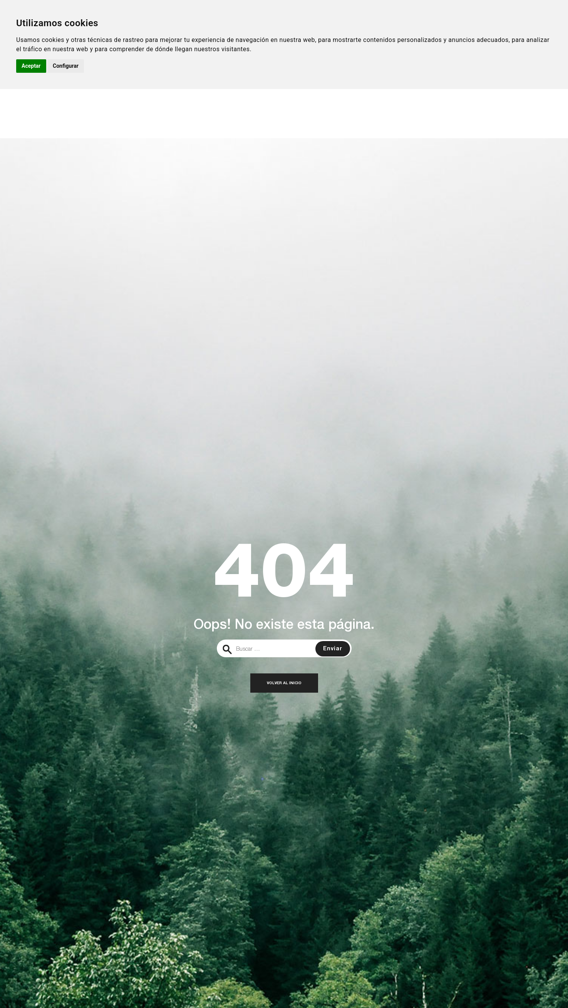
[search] (284, 648)
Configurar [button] (66, 66)
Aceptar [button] (31, 66)
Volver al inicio (284, 683)
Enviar (332, 649)
